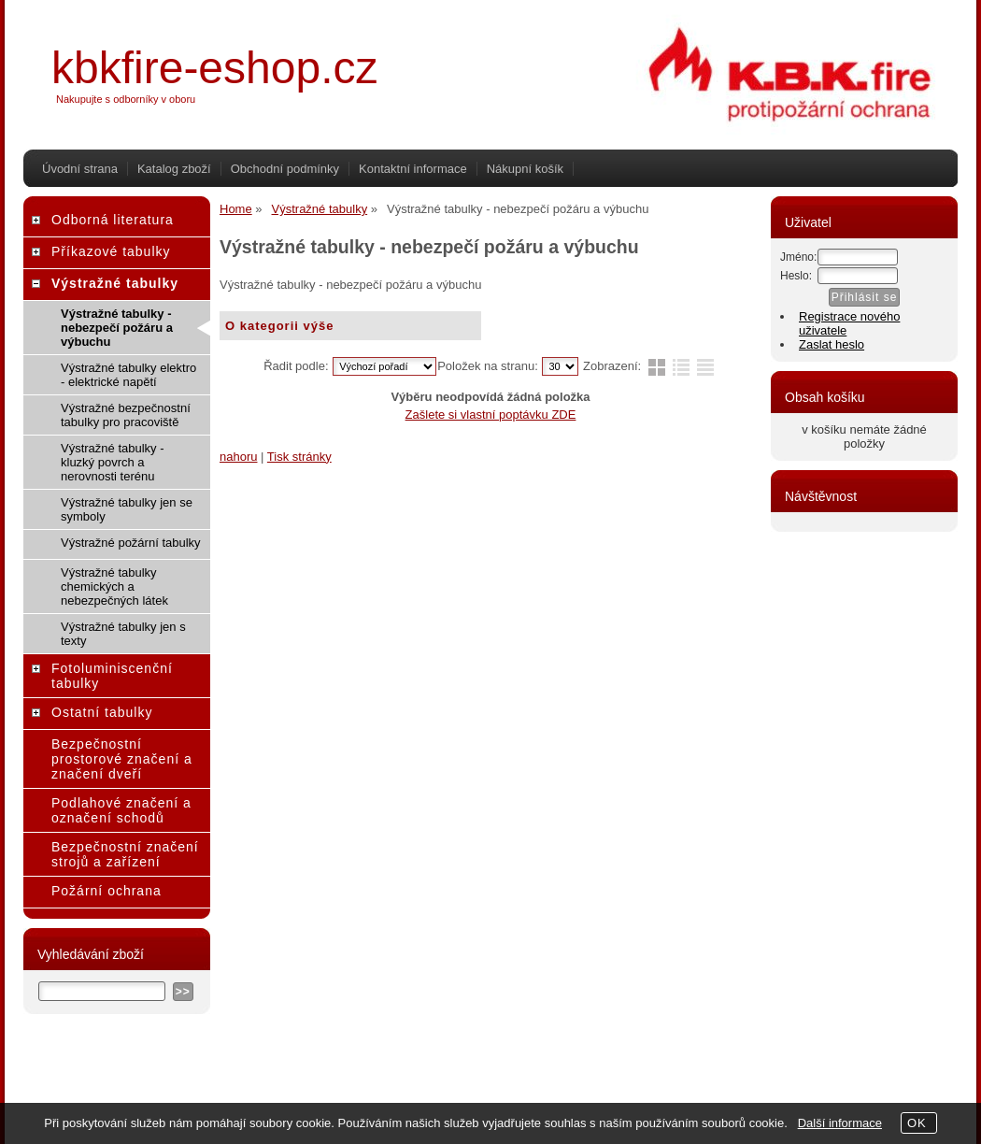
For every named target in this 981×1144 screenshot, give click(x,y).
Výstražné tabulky (114, 283)
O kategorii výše (279, 326)
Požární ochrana (106, 890)
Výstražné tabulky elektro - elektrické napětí (128, 375)
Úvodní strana (80, 169)
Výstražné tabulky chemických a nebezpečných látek (114, 586)
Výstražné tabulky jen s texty (123, 634)
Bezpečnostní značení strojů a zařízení (125, 854)
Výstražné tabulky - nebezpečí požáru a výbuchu (117, 328)
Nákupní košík (525, 169)
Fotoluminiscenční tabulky (112, 676)
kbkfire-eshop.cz (214, 68)
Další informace (840, 1123)
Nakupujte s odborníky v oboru (125, 99)
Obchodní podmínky (285, 169)
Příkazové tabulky (111, 251)
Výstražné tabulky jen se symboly (126, 509)
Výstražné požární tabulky (131, 543)
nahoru (238, 457)
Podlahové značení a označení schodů (121, 810)
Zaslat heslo (831, 344)
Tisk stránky (299, 457)
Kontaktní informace (413, 169)
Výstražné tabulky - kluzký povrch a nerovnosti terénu (112, 462)
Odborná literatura (112, 219)
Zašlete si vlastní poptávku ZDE (490, 415)
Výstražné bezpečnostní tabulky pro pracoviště (126, 415)
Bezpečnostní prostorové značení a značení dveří (121, 758)
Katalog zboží (174, 169)
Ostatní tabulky (101, 712)
